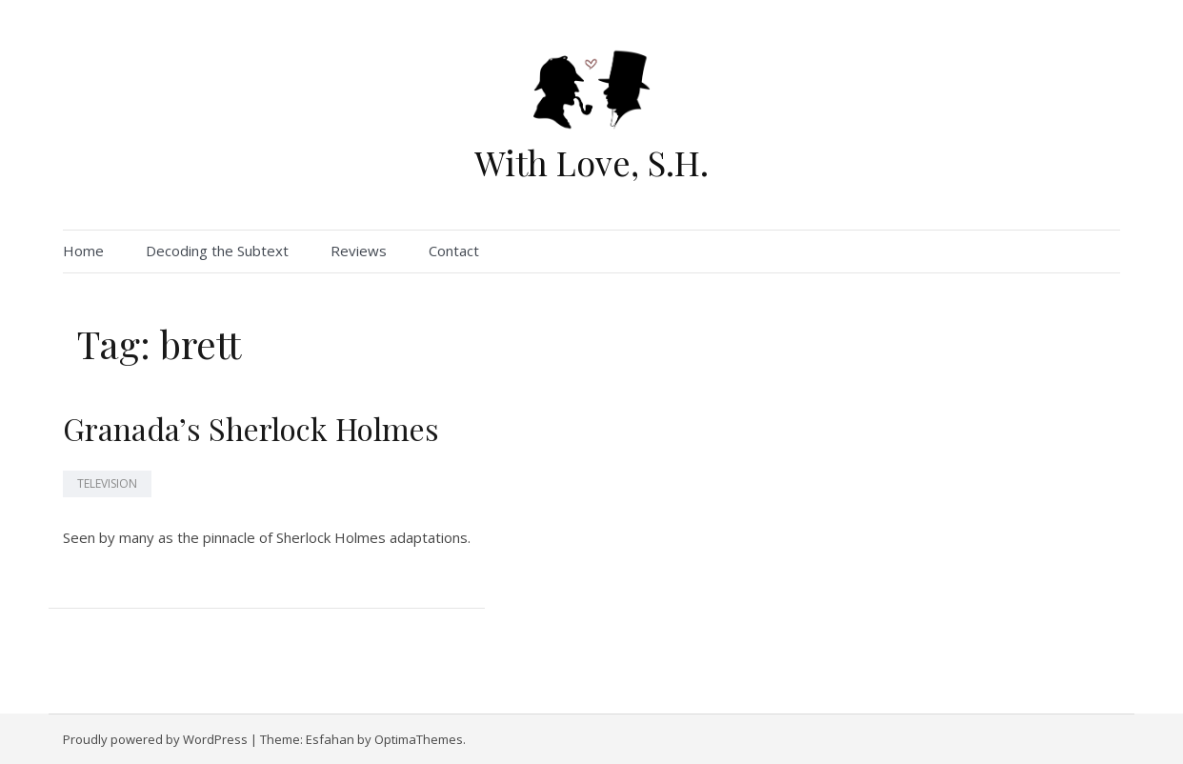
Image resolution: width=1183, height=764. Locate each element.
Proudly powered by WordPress (155, 739)
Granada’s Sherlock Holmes (251, 428)
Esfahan (330, 739)
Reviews (359, 250)
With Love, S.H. (591, 162)
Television (107, 483)
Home (83, 250)
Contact (454, 250)
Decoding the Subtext (217, 250)
